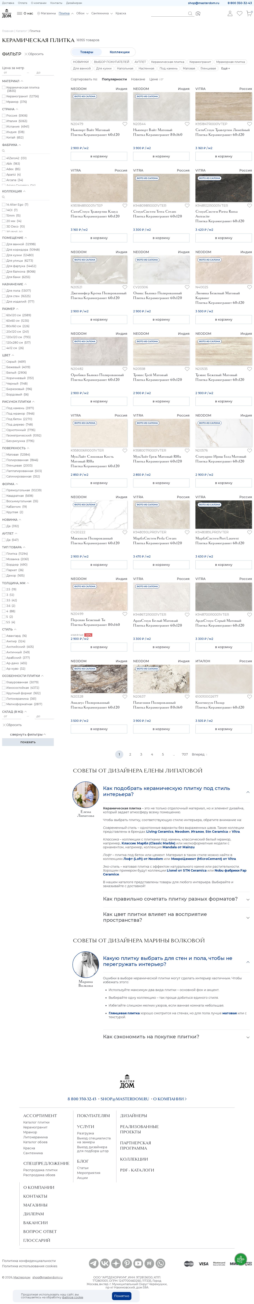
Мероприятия (88, 1173)
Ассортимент (40, 1115)
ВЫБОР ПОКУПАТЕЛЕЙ (111, 62)
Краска (29, 1148)
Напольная (125, 68)
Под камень (169, 68)
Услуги (85, 1126)
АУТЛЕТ (140, 62)
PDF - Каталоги (137, 1170)
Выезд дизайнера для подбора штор (93, 1149)
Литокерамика (35, 1137)
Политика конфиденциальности (29, 1261)
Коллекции (120, 52)
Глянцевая (208, 68)
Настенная (146, 68)
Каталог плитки (36, 1122)
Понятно (121, 1296)
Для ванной (82, 68)
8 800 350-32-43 (240, 3)
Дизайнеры (133, 1115)
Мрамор (30, 1132)
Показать (28, 742)
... (174, 754)
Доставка (8, 3)
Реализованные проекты (139, 1129)
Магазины (35, 1205)
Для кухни (104, 68)
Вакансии (35, 1222)
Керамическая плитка (167, 62)
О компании (38, 3)
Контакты (56, 3)
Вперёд (199, 754)
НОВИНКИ (81, 62)
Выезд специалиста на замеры (94, 1140)
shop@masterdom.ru (203, 3)
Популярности (114, 79)
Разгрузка (85, 1133)
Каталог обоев (35, 1142)
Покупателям (93, 1115)
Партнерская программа (135, 1145)
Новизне (138, 79)
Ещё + (225, 68)
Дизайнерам (74, 3)
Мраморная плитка (230, 62)
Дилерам (33, 1214)
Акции (82, 1178)
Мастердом (21, 1277)
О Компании (38, 1187)
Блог (83, 1161)
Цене (156, 79)
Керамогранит (200, 62)
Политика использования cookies (29, 1266)
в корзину (99, 156)
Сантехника (33, 1153)
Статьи (83, 1168)
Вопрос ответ (40, 1231)
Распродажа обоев (39, 1175)
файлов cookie (72, 1297)
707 (185, 754)
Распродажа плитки (40, 1170)
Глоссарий (36, 1240)
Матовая (189, 68)
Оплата (22, 3)
